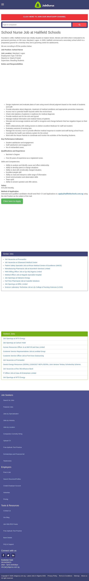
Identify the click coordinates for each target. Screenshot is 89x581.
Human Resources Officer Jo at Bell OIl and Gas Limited (24, 347)
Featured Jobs (8, 407)
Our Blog (6, 517)
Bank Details (7, 538)
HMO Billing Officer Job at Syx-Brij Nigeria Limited (23, 272)
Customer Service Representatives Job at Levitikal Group (24, 351)
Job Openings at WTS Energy (14, 338)
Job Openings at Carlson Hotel (14, 343)
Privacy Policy (52, 576)
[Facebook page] (3, 555)
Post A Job (7, 472)
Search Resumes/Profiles (12, 479)
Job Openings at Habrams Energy (17, 278)
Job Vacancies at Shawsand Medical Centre (21, 262)
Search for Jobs (8, 400)
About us (84, 576)
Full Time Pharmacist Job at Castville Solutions (22, 281)
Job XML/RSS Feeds (10, 524)
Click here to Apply (12, 201)
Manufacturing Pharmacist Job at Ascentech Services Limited (27, 269)
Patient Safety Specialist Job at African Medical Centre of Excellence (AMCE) (33, 265)
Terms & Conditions (65, 576)
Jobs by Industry (9, 420)
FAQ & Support (8, 544)
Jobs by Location (9, 427)
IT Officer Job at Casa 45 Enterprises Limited (19, 373)
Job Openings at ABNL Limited (16, 284)
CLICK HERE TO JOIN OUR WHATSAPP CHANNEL (44, 17)
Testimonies (7, 461)
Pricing (5, 499)
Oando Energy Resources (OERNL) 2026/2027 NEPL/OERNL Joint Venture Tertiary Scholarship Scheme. (42, 364)
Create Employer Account (12, 486)
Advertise (6, 492)
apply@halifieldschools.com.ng (70, 194)
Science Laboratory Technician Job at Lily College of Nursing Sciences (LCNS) (34, 287)
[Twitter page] (8, 555)
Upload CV (7, 441)
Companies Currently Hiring (12, 434)
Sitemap (76, 576)
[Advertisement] (44, 83)
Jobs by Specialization (11, 414)
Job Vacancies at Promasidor (15, 259)
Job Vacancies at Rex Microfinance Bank (18, 369)
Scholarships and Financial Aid (13, 454)
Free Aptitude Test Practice (12, 447)
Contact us (7, 511)
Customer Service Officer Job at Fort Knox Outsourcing (23, 356)
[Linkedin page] (13, 555)
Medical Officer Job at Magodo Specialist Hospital (23, 275)
